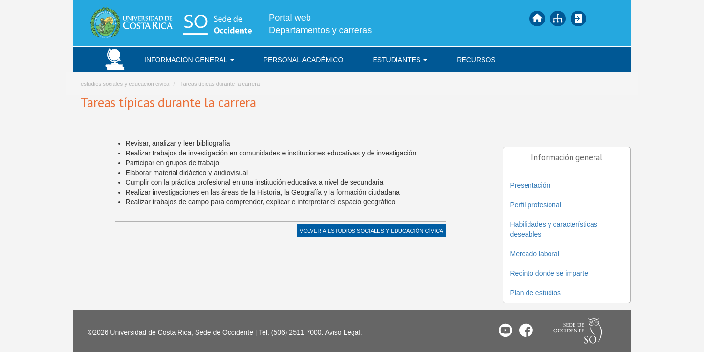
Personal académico (304, 60)
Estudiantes (400, 60)
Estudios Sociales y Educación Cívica (385, 231)
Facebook (526, 330)
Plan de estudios (535, 293)
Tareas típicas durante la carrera (220, 84)
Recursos (476, 60)
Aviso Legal (342, 332)
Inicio (537, 18)
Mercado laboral (534, 254)
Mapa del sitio (558, 18)
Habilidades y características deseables (553, 229)
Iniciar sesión (578, 18)
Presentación (530, 185)
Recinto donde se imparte (549, 273)
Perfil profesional (535, 205)
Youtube (505, 330)
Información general (189, 60)
